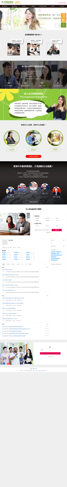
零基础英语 (28, 259)
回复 (13, 264)
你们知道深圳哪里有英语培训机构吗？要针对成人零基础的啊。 (13, 303)
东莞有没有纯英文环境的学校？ (7, 269)
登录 (36, 368)
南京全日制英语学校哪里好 (55, 258)
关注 (22, 264)
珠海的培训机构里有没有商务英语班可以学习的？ (10, 274)
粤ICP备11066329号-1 (29, 370)
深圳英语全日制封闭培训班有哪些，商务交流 (10, 285)
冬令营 (58, 253)
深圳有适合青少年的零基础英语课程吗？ (9, 308)
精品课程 (4, 6)
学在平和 (52, 6)
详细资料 (29, 264)
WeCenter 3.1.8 (45, 370)
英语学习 (27, 254)
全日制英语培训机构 (4, 252)
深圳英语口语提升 (28, 252)
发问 (7, 264)
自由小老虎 (4, 326)
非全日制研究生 (53, 253)
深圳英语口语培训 (16, 252)
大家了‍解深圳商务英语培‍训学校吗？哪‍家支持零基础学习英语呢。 (13, 298)
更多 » (48, 267)
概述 (3, 264)
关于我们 (62, 6)
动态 (26, 264)
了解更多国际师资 (33, 202)
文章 (18, 264)
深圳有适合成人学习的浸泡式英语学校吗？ (9, 313)
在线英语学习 (53, 251)
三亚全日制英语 (53, 256)
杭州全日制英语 (58, 251)
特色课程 (14, 6)
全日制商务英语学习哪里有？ (17, 331)
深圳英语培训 (4, 254)
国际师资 (33, 6)
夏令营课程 (4, 259)
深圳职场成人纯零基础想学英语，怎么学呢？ (10, 318)
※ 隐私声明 (48, 232)
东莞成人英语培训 (16, 259)
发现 (31, 368)
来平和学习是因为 (43, 6)
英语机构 (15, 254)
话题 (33, 368)
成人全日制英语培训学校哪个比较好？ (8, 290)
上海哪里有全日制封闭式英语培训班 (56, 255)
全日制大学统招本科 (54, 260)
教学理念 (24, 6)
